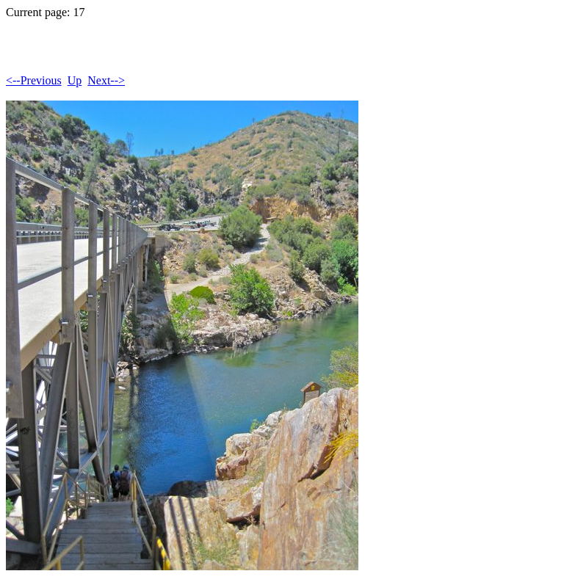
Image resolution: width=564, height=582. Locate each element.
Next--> (106, 80)
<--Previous (34, 80)
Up (75, 80)
